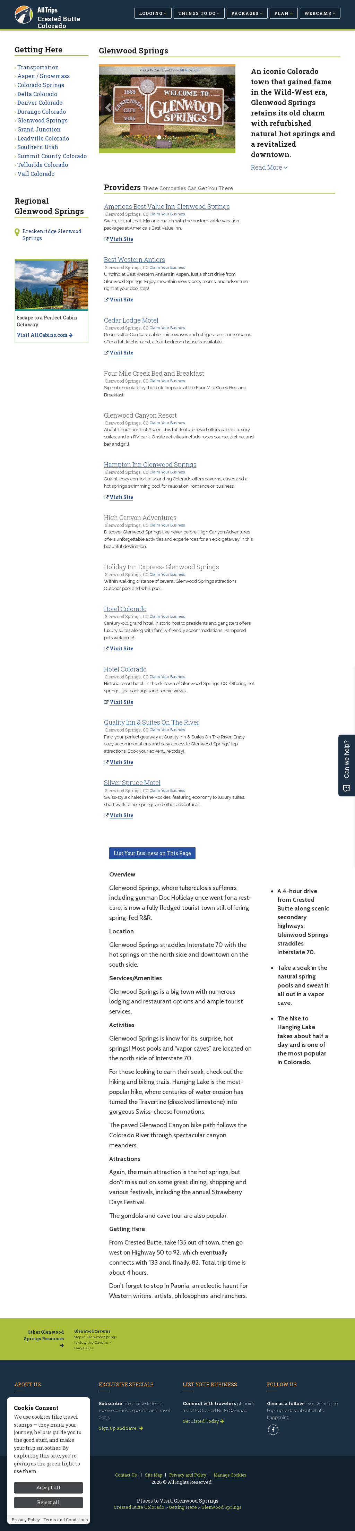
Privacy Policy (25, 1520)
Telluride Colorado (42, 164)
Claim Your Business (167, 214)
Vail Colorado (35, 173)
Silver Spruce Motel (132, 782)
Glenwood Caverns (92, 1331)
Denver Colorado (39, 102)
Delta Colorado (37, 93)
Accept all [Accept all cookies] (48, 1489)
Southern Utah (37, 147)
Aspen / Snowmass (43, 75)
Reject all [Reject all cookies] (48, 1503)
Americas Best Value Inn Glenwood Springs (167, 206)
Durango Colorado (41, 111)
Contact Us (126, 1475)
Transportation (38, 67)
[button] (109, 107)
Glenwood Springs (42, 120)
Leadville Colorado (43, 138)
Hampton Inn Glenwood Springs (150, 464)
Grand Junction (39, 129)
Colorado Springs (40, 84)
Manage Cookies (230, 1475)
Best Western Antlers (134, 259)
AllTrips (47, 10)
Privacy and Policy (187, 1475)
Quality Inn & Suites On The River (151, 722)
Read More (269, 167)
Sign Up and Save (121, 1428)
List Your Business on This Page (152, 853)
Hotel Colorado (125, 609)
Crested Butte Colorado (58, 22)
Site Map (153, 1475)
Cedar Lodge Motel (131, 320)
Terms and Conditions (65, 1520)
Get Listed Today (203, 1421)
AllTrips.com (189, 70)
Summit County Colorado (52, 156)
